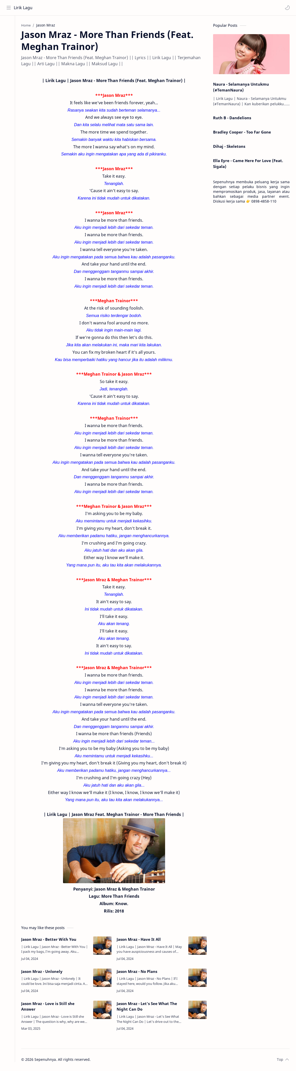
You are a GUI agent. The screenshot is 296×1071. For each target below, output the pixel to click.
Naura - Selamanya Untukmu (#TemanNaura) (241, 87)
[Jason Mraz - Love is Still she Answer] (104, 1010)
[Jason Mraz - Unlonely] (104, 978)
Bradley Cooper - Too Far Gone (242, 132)
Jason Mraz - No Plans (139, 971)
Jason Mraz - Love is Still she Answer (52, 1006)
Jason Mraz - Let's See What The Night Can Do (149, 1006)
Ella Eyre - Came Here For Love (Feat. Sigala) (248, 163)
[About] (9, 36)
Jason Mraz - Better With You (53, 939)
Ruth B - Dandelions (232, 118)
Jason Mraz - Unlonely (46, 971)
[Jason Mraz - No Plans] (197, 978)
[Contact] (9, 46)
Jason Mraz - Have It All (141, 939)
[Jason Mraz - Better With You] (104, 946)
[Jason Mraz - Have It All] (197, 946)
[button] (287, 7)
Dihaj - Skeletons (229, 146)
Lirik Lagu (23, 7)
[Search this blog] (106, 7)
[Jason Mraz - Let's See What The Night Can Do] (197, 1010)
